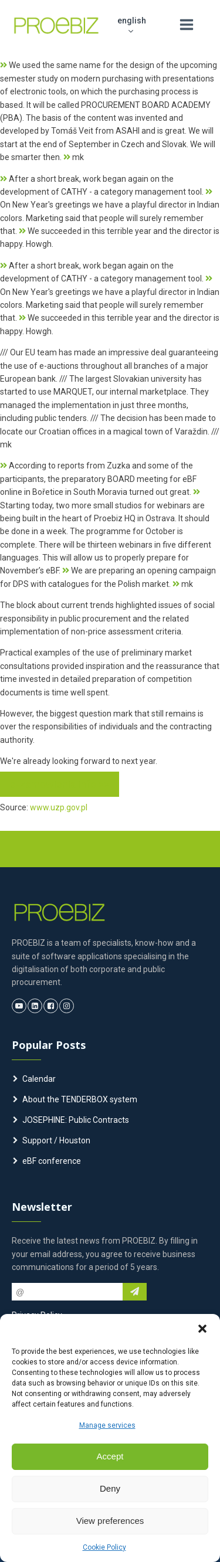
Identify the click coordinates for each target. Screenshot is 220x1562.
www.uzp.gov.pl (58, 807)
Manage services (107, 1425)
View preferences (110, 1521)
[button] (202, 1329)
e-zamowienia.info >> (59, 784)
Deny (110, 1488)
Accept (110, 1456)
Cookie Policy (104, 1547)
